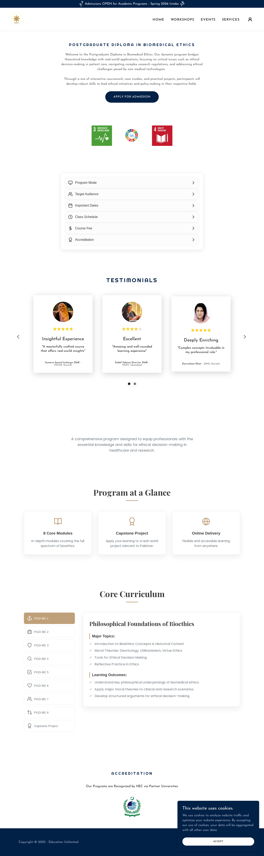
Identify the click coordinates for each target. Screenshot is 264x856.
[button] (250, 19)
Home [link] (158, 19)
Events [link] (208, 19)
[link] (16, 19)
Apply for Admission (132, 96)
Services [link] (231, 19)
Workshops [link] (182, 19)
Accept (218, 841)
